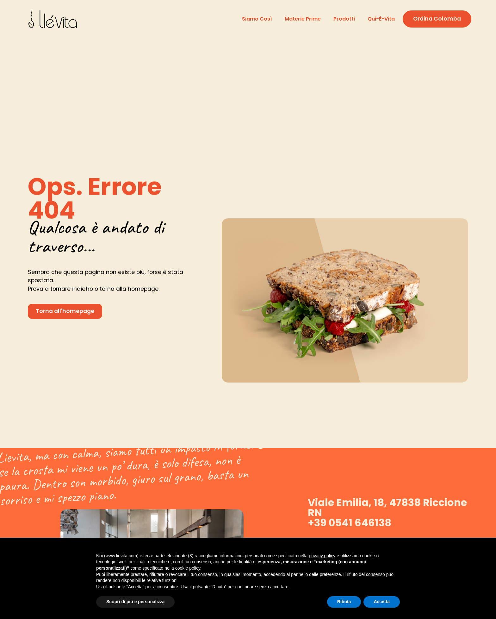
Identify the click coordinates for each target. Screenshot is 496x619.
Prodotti (344, 18)
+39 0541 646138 (349, 523)
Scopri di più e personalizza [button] (135, 601)
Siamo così (257, 18)
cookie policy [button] (187, 568)
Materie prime (303, 18)
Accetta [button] (382, 601)
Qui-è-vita (381, 18)
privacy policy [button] (322, 555)
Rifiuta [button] (344, 601)
